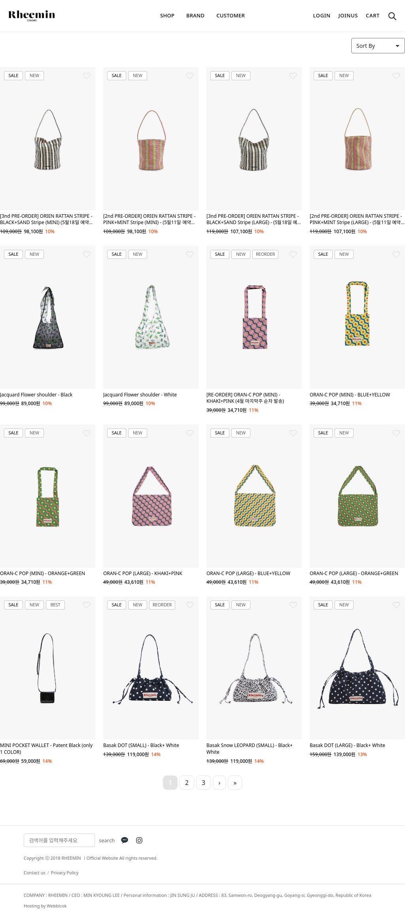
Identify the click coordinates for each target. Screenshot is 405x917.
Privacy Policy (64, 872)
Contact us (34, 872)
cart (373, 15)
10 (261, 782)
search (107, 840)
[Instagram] (139, 840)
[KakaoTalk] (125, 840)
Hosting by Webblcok (45, 906)
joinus (348, 15)
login (322, 15)
